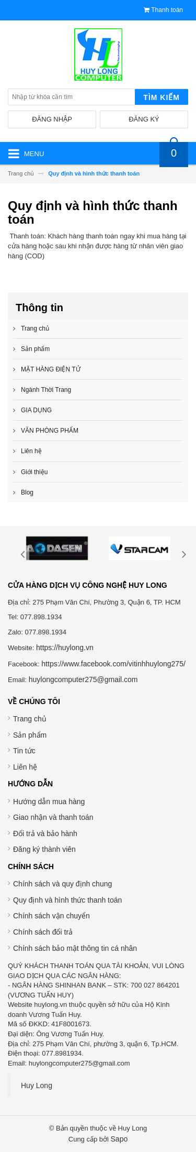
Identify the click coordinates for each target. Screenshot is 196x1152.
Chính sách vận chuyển (51, 916)
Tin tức (24, 751)
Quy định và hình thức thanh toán (67, 900)
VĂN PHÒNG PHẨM (49, 430)
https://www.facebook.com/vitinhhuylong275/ (113, 664)
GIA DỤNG (36, 410)
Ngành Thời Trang (46, 389)
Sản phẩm (30, 735)
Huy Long (36, 1085)
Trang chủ (35, 328)
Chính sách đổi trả (43, 932)
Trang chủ (30, 719)
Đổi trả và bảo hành (45, 833)
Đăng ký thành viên (44, 849)
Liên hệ (25, 767)
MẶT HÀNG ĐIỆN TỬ (50, 369)
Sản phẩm (35, 349)
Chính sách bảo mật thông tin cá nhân (75, 948)
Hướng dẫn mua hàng (49, 801)
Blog (27, 492)
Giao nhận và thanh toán (53, 817)
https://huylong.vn (65, 647)
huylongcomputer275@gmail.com (83, 679)
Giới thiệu (34, 472)
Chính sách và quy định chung (62, 884)
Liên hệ (31, 451)
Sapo (119, 1139)
